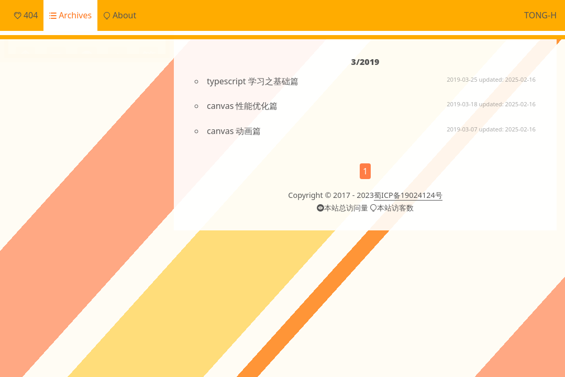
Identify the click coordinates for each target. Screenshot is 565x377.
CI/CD (26, 170)
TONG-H (540, 15)
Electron (111, 170)
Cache (52, 169)
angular (137, 189)
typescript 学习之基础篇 (252, 81)
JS (147, 170)
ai (112, 188)
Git (133, 170)
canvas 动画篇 (234, 131)
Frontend (46, 105)
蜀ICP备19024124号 (408, 195)
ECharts (81, 170)
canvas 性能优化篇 (242, 106)
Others (41, 140)
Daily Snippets (56, 88)
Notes (39, 122)
